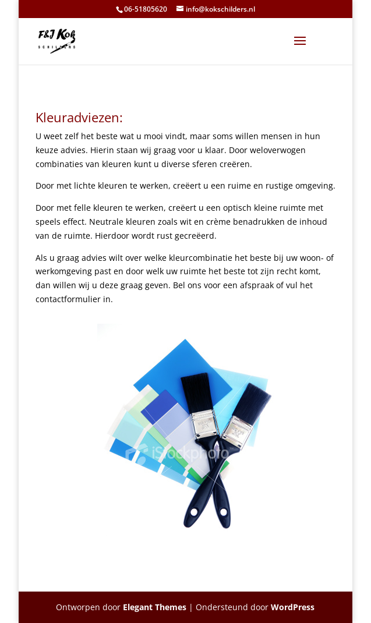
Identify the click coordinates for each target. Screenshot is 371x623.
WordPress (293, 607)
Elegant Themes (154, 607)
